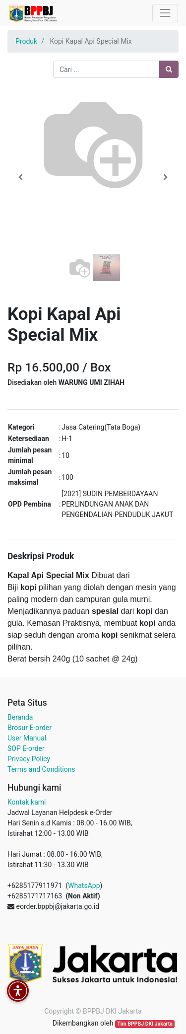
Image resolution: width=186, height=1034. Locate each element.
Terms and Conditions (41, 769)
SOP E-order (26, 748)
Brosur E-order (29, 728)
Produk (26, 41)
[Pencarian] (169, 69)
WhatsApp (84, 885)
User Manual (26, 738)
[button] (20, 177)
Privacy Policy (28, 759)
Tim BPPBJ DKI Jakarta (145, 1024)
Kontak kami (26, 802)
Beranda (20, 717)
